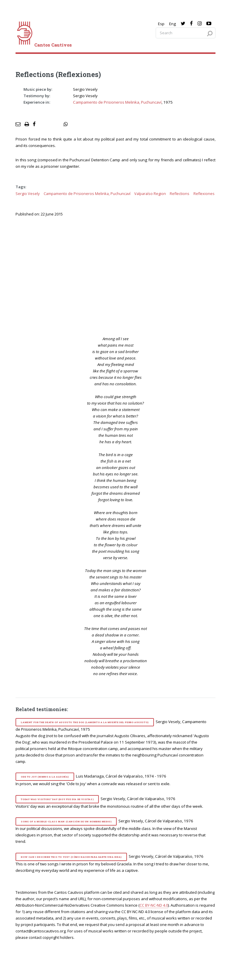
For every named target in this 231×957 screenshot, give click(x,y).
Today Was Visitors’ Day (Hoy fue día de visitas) (57, 799)
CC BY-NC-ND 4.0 (154, 905)
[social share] (66, 124)
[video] (119, 275)
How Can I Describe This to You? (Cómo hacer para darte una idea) (71, 856)
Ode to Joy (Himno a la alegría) (45, 776)
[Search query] (185, 33)
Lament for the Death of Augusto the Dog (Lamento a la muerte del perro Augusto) (84, 722)
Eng (172, 23)
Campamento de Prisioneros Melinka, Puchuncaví (117, 102)
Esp (161, 23)
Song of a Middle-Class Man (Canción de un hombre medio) (66, 821)
